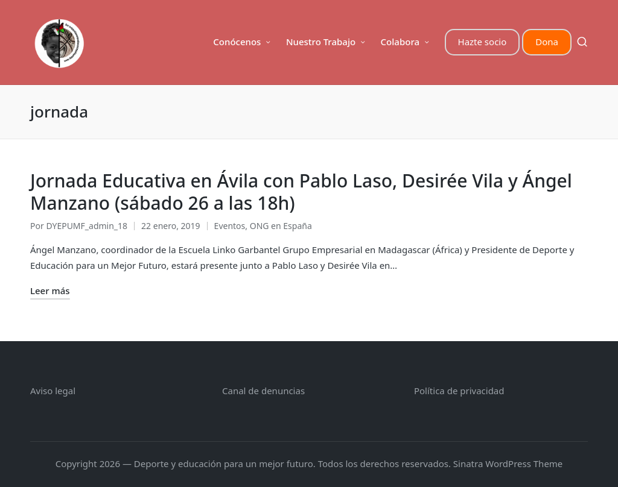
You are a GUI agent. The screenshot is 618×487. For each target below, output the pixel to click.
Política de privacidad (459, 391)
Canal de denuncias (263, 391)
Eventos (230, 225)
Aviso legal (52, 391)
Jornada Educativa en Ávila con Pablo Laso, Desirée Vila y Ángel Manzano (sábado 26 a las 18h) (301, 192)
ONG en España (281, 225)
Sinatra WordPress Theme (508, 463)
